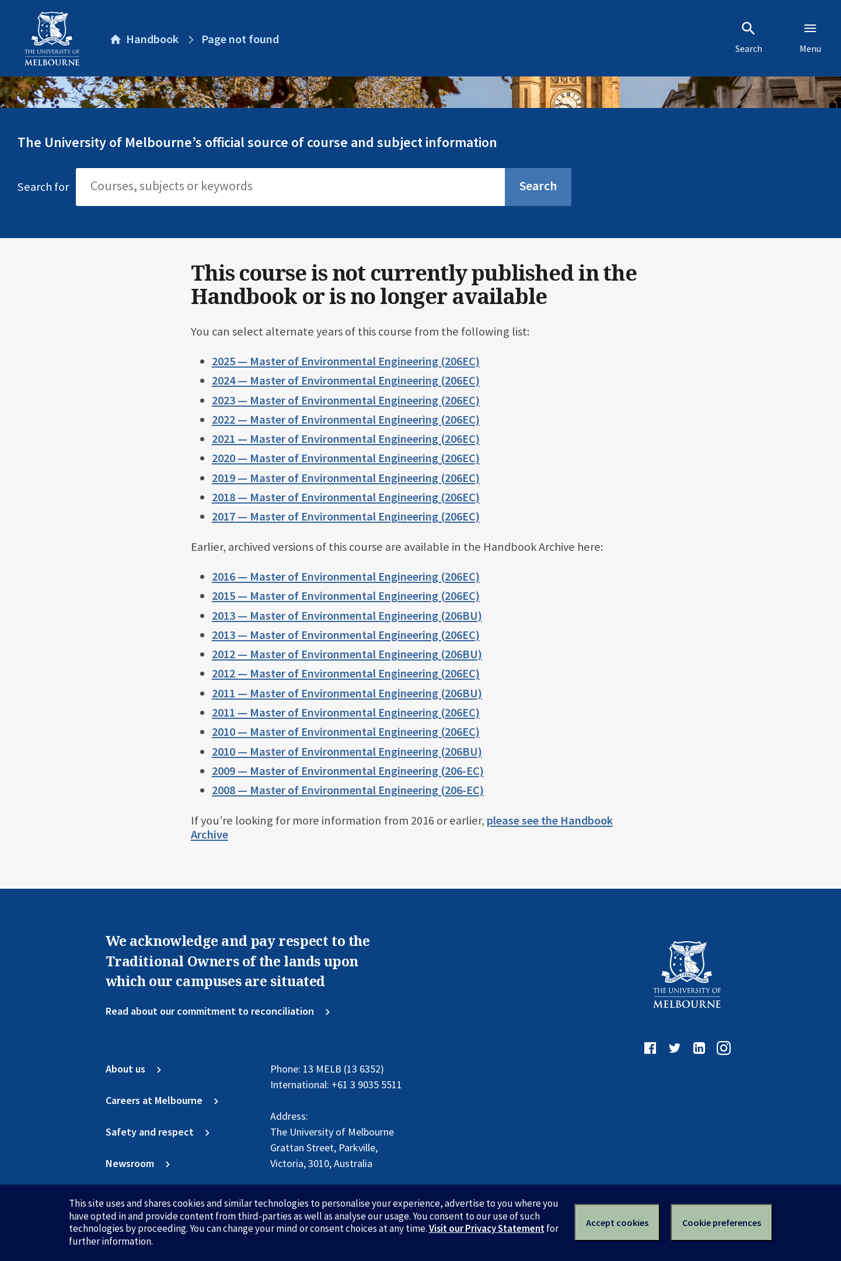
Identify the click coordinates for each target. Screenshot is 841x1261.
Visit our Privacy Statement (487, 1228)
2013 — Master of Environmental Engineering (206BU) (347, 615)
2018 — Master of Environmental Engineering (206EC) (346, 497)
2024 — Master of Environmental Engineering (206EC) (346, 380)
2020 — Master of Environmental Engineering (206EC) (346, 458)
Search (748, 37)
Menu (810, 37)
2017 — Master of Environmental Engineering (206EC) (346, 516)
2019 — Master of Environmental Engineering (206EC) (346, 477)
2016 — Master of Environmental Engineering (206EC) (346, 576)
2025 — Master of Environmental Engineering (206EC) (346, 361)
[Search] (290, 186)
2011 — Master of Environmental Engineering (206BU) (347, 693)
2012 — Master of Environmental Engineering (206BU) (347, 654)
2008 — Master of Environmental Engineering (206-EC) (348, 790)
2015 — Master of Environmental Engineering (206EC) (346, 595)
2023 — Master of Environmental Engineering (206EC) (346, 400)
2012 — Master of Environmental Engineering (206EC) (346, 673)
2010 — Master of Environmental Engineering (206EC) (346, 731)
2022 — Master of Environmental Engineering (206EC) (346, 419)
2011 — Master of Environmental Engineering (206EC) (346, 712)
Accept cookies (617, 1222)
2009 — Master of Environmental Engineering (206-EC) (348, 770)
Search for (43, 187)
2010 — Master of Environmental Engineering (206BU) (347, 751)
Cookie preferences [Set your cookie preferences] (721, 1222)
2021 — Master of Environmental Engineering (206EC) (346, 438)
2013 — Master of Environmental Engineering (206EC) (346, 634)
